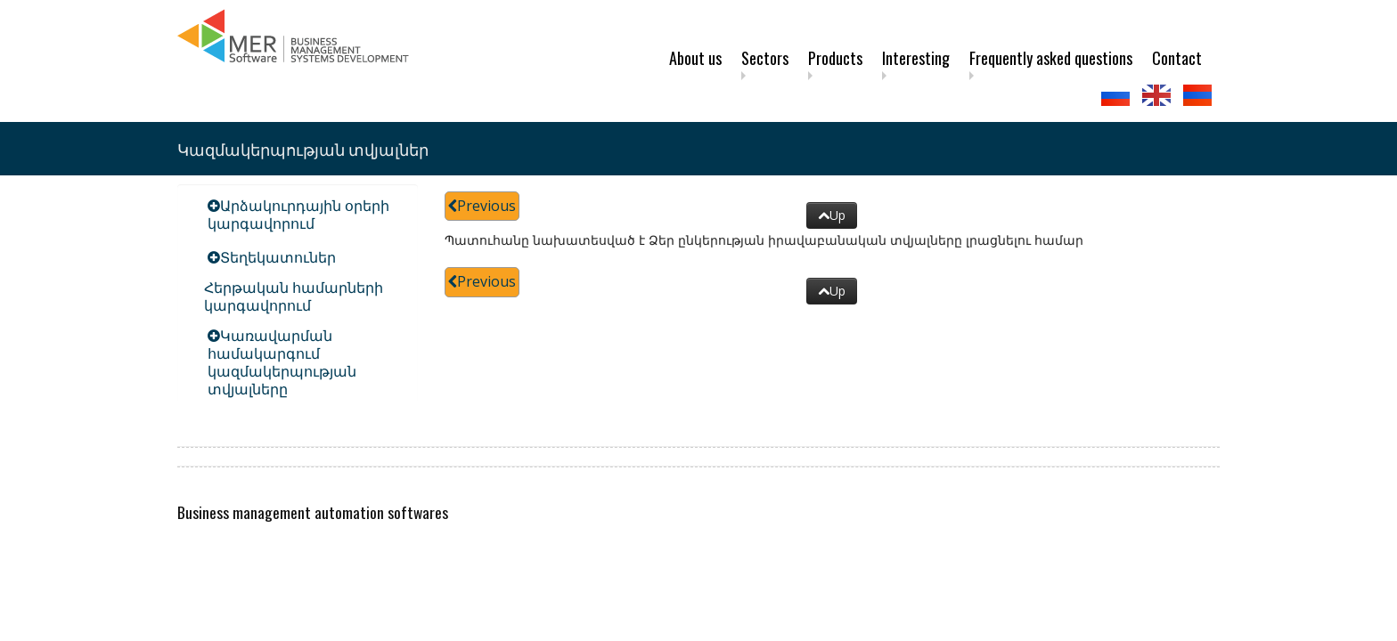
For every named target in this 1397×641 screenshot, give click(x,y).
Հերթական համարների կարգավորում (293, 296)
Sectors (764, 57)
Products (835, 57)
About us (695, 57)
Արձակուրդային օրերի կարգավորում (298, 214)
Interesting (916, 57)
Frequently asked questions (1050, 57)
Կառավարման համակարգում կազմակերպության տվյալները (282, 362)
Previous (482, 205)
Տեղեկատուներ (278, 257)
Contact (1177, 57)
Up (832, 215)
